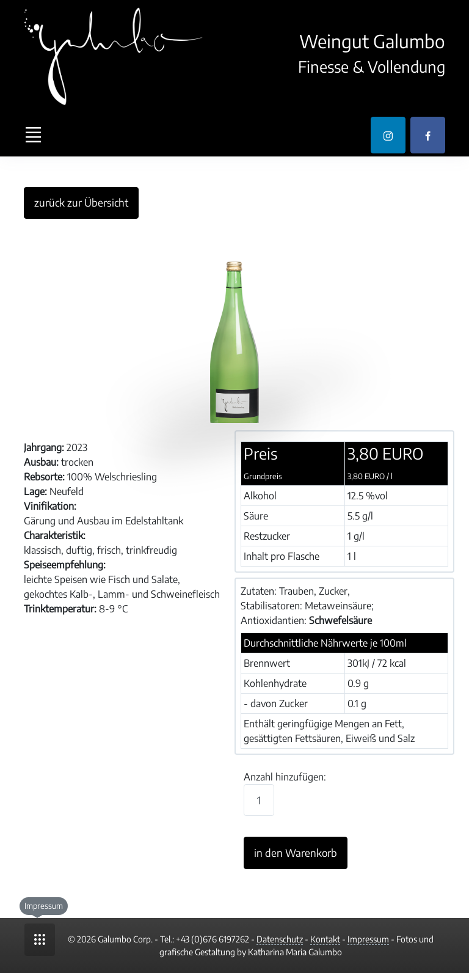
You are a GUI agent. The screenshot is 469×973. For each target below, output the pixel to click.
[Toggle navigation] (33, 135)
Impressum (368, 939)
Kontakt (325, 939)
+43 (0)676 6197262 (212, 939)
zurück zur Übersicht (81, 202)
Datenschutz (279, 939)
